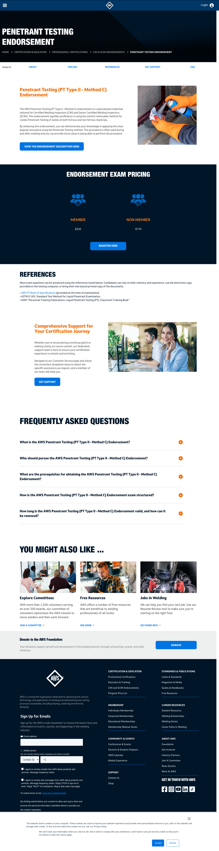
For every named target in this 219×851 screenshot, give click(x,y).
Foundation (168, 744)
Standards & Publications (178, 671)
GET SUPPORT (47, 382)
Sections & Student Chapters (123, 749)
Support (113, 772)
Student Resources (171, 710)
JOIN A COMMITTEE (31, 625)
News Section (169, 765)
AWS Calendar (115, 755)
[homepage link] (63, 677)
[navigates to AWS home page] (109, 8)
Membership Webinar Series (122, 726)
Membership (115, 705)
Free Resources (169, 693)
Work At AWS (169, 771)
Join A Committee (171, 760)
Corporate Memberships (120, 715)
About (33, 66)
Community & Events (121, 738)
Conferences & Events (119, 744)
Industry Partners (171, 755)
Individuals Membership (120, 710)
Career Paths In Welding (174, 726)
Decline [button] (172, 843)
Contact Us (113, 777)
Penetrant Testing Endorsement (151, 52)
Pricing (72, 66)
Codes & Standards (172, 676)
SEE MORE (86, 625)
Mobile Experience (117, 760)
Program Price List (117, 693)
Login (204, 4)
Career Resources (173, 705)
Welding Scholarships (173, 715)
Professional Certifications (70, 52)
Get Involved (168, 749)
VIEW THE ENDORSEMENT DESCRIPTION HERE (51, 146)
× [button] (189, 818)
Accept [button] (158, 843)
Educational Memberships (121, 721)
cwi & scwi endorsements (109, 52)
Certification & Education (30, 52)
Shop (111, 783)
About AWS (169, 738)
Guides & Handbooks (173, 687)
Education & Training (119, 682)
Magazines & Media (172, 682)
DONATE (176, 645)
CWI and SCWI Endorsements (123, 687)
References (112, 66)
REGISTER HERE (108, 245)
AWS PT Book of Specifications (38, 292)
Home (5, 52)
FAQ (192, 66)
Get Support (152, 66)
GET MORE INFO (149, 625)
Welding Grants (170, 721)
